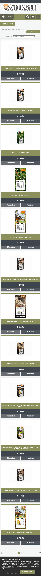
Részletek (11, 78)
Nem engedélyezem (12, 573)
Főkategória (4, 29)
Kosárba (30, 78)
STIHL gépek (11, 29)
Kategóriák (9, 16)
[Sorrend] (24, 36)
